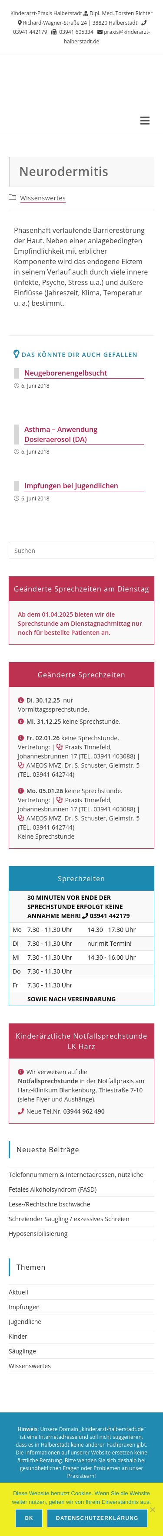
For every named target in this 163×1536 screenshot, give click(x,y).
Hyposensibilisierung (38, 1233)
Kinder (18, 1336)
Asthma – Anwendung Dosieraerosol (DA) (60, 434)
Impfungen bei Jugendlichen (71, 485)
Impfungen (24, 1307)
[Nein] (152, 1509)
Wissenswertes (43, 198)
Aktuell (18, 1292)
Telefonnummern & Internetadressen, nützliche (76, 1174)
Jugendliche (25, 1321)
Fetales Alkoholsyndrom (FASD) (52, 1189)
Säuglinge (22, 1351)
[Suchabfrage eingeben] (81, 550)
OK (28, 1518)
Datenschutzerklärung (97, 1518)
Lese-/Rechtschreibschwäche (49, 1204)
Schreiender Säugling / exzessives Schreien (69, 1219)
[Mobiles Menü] (145, 122)
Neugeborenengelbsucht (65, 373)
